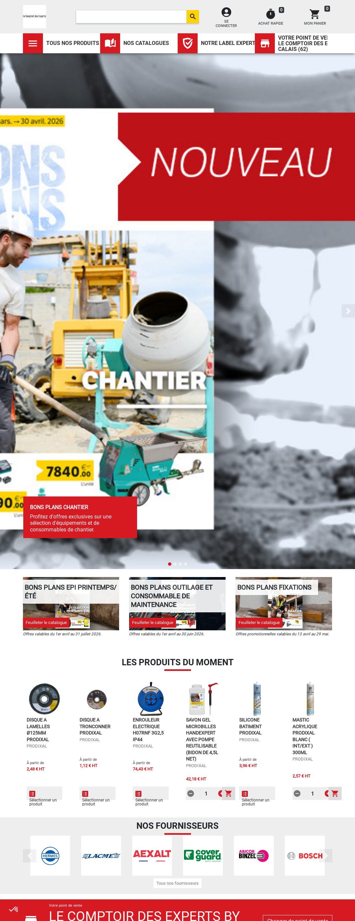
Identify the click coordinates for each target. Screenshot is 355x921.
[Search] (131, 16)
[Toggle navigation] (33, 43)
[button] (6, 311)
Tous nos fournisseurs (177, 883)
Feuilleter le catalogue (46, 622)
